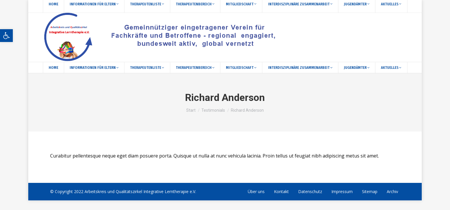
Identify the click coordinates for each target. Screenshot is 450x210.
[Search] (73, 6)
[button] (6, 35)
